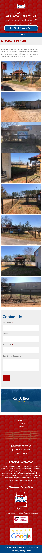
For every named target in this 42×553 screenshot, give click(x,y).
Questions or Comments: (12, 356)
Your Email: (8, 345)
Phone (6, 334)
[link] (21, 420)
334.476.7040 (21, 402)
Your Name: (8, 323)
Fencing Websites (25, 551)
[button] (21, 28)
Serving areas (7, 466)
